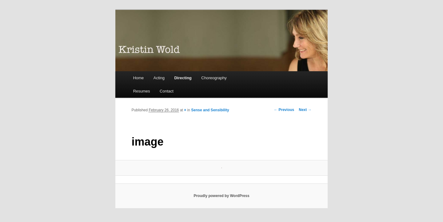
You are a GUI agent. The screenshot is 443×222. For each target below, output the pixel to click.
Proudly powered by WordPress (221, 196)
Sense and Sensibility (210, 110)
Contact (167, 91)
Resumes (141, 91)
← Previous (284, 110)
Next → (305, 110)
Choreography (213, 78)
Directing (182, 78)
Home (138, 78)
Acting (159, 78)
